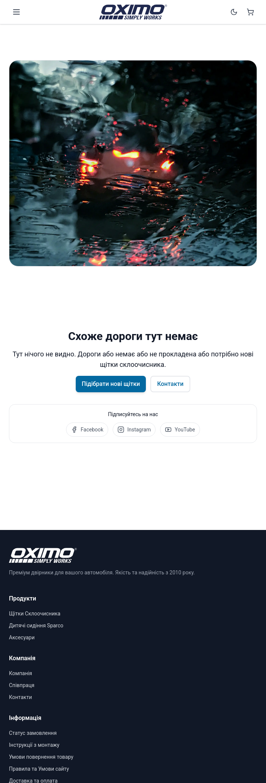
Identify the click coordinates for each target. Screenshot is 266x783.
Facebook (87, 429)
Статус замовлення (33, 733)
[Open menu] (16, 11)
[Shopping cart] (250, 12)
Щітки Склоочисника (34, 614)
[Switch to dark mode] (234, 12)
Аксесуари (22, 637)
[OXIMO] (133, 11)
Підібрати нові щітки (111, 383)
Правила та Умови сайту (39, 769)
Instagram (134, 429)
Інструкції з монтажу (34, 745)
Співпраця (21, 685)
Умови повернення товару (41, 757)
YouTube (180, 429)
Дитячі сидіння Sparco (36, 625)
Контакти (170, 383)
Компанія (20, 673)
